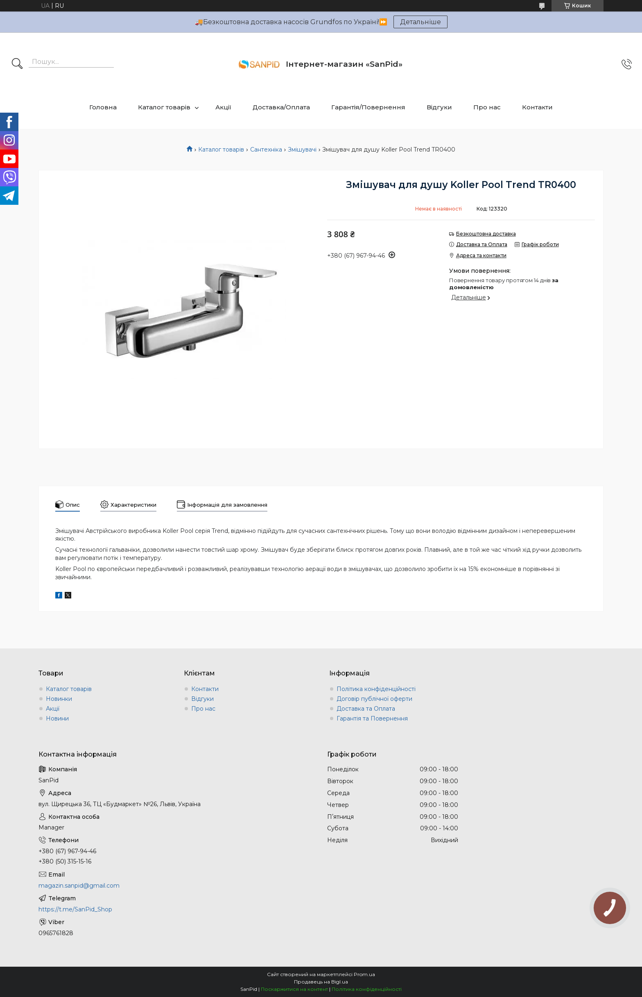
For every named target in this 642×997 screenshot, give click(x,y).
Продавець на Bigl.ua (321, 982)
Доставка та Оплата (366, 708)
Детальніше (420, 22)
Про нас (487, 107)
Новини (57, 718)
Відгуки (439, 107)
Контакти (537, 107)
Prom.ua (364, 974)
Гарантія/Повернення (368, 107)
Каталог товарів (164, 107)
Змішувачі (302, 149)
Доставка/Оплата (281, 107)
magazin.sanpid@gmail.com (79, 885)
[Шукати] (17, 64)
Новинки (59, 698)
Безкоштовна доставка (486, 234)
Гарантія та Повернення (372, 718)
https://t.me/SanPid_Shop (75, 909)
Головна (103, 107)
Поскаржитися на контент (294, 989)
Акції (223, 107)
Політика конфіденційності (376, 689)
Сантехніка (266, 149)
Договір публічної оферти (374, 698)
